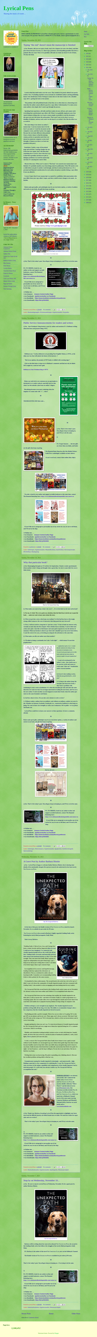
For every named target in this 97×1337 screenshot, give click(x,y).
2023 (87, 62)
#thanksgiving (35, 552)
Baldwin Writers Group (10, 260)
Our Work (86, 34)
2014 (87, 188)
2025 (87, 56)
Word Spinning (7, 289)
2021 (87, 67)
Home (51, 1314)
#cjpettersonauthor (57, 312)
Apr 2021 (90, 153)
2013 (87, 191)
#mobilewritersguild (67, 849)
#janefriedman (60, 549)
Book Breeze (7, 265)
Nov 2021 (90, 74)
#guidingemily (53, 1170)
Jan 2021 (90, 166)
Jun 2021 (90, 145)
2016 (87, 183)
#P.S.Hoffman (27, 552)
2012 (87, 194)
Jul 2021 (90, 140)
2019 (87, 174)
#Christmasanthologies (46, 312)
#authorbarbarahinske (33, 1307)
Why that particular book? (35, 562)
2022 (87, 64)
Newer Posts (26, 1314)
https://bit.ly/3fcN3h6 (42, 300)
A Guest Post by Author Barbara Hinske (41, 861)
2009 (87, 202)
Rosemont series (65, 1088)
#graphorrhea (58, 849)
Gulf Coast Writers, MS (10, 278)
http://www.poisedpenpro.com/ (57, 226)
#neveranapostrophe (69, 549)
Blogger (56, 1333)
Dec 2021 (90, 70)
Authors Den (7, 254)
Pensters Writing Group (10, 286)
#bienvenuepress (39, 849)
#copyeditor (66, 312)
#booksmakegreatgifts (33, 312)
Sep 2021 (90, 131)
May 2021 (90, 149)
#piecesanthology (28, 851)
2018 (87, 177)
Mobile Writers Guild (9, 281)
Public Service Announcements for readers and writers (48, 323)
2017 (87, 180)
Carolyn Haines (8, 268)
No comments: (47, 309)
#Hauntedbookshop (50, 549)
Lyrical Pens (19, 8)
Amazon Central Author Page (43, 294)
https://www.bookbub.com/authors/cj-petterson (50, 298)
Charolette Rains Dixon (10, 271)
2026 (87, 53)
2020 (87, 171)
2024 (87, 59)
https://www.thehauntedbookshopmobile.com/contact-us (50, 497)
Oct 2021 (90, 127)
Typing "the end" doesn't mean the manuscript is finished (49, 45)
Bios (85, 36)
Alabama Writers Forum (10, 251)
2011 (87, 197)
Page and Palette (8, 283)
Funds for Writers (8, 273)
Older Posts (76, 1314)
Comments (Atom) (34, 1317)
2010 (87, 200)
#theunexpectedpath (63, 1170)
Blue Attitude (7, 263)
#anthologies (31, 549)
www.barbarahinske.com (64, 1106)
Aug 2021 (90, 136)
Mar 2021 (90, 158)
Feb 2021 (90, 162)
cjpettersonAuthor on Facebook (45, 296)
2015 (87, 186)
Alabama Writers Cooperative (8, 247)
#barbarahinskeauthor (33, 1170)
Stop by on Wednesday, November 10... (41, 1180)
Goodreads (6, 276)
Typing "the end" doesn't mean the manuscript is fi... (90, 82)
